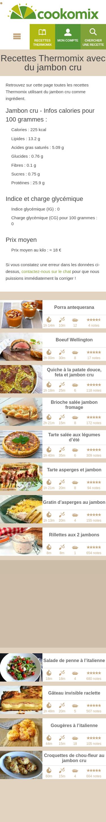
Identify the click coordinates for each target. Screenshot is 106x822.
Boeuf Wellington (74, 339)
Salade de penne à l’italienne (74, 660)
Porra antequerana (74, 307)
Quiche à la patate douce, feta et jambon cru (74, 372)
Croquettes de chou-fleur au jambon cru (74, 758)
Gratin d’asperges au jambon (74, 502)
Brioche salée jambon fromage (74, 405)
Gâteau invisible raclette (74, 693)
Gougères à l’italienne (74, 725)
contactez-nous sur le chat (46, 271)
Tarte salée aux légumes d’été (74, 437)
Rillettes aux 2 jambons (74, 534)
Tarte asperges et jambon (74, 469)
